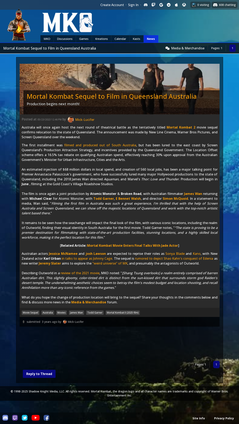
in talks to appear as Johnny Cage (87, 258)
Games (83, 39)
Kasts (136, 39)
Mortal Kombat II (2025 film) (123, 312)
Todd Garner (103, 198)
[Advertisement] (120, 345)
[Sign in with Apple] (176, 5)
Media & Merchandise (187, 48)
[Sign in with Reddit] (169, 5)
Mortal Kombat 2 (181, 127)
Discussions (65, 39)
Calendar (120, 39)
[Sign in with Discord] (146, 5)
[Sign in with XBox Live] (184, 5)
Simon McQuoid (175, 198)
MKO (47, 39)
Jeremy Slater (50, 263)
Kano (197, 253)
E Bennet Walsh (128, 198)
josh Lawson (96, 253)
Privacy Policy (224, 418)
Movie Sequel (30, 312)
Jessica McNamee (63, 253)
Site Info (199, 418)
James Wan (193, 193)
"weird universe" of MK (109, 263)
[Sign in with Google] (161, 5)
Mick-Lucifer (76, 322)
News (151, 39)
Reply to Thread (39, 374)
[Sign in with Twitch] (153, 5)
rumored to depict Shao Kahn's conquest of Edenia (174, 258)
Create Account (112, 5)
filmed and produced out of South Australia (100, 145)
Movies (61, 312)
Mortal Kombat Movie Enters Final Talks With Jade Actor (132, 245)
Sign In (133, 5)
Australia (48, 312)
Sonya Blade (174, 253)
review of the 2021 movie (80, 273)
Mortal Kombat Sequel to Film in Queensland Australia (112, 96)
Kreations (101, 39)
